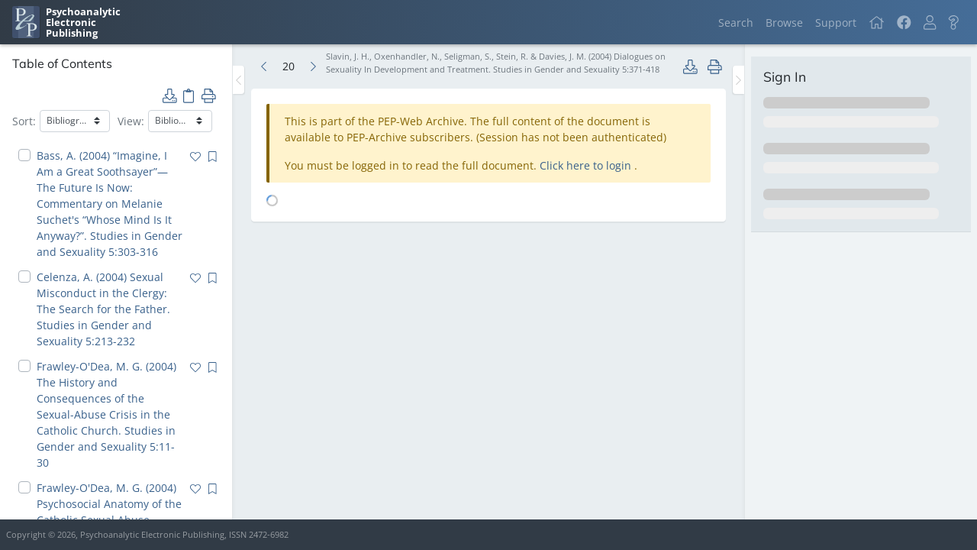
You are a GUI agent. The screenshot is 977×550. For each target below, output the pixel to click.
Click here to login (587, 165)
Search (735, 22)
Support (835, 22)
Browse (784, 22)
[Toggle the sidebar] (238, 80)
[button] (929, 22)
